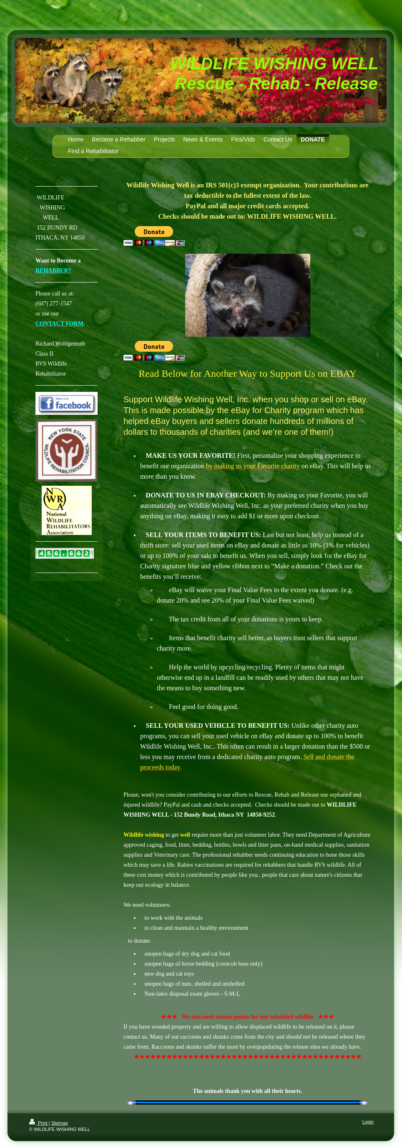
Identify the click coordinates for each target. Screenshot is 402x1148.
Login (368, 1121)
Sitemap (59, 1122)
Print (39, 1122)
